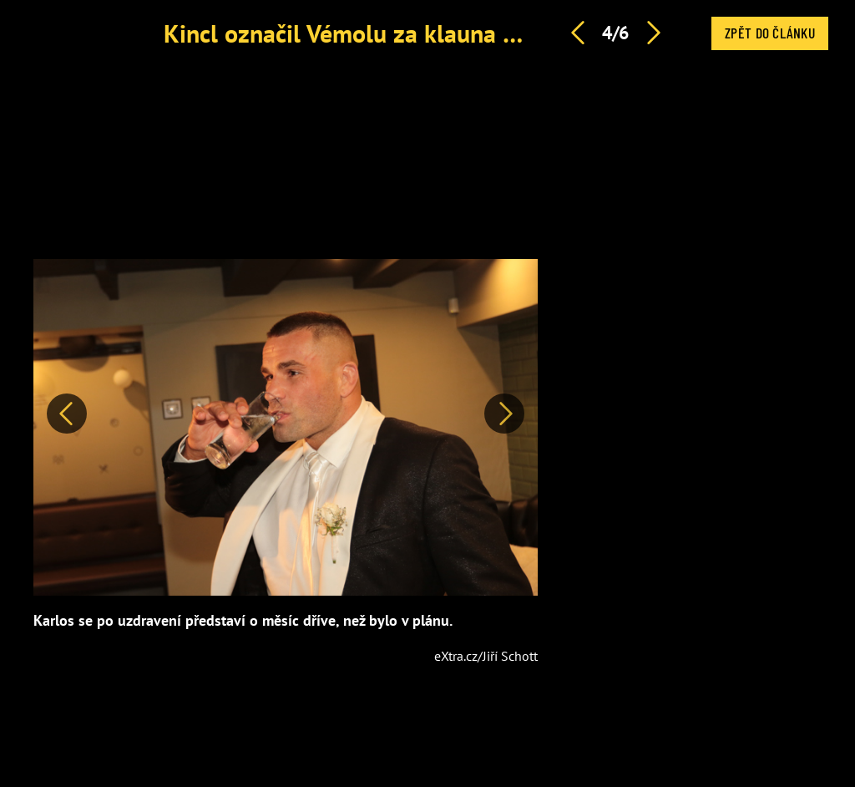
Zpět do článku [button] (770, 32)
